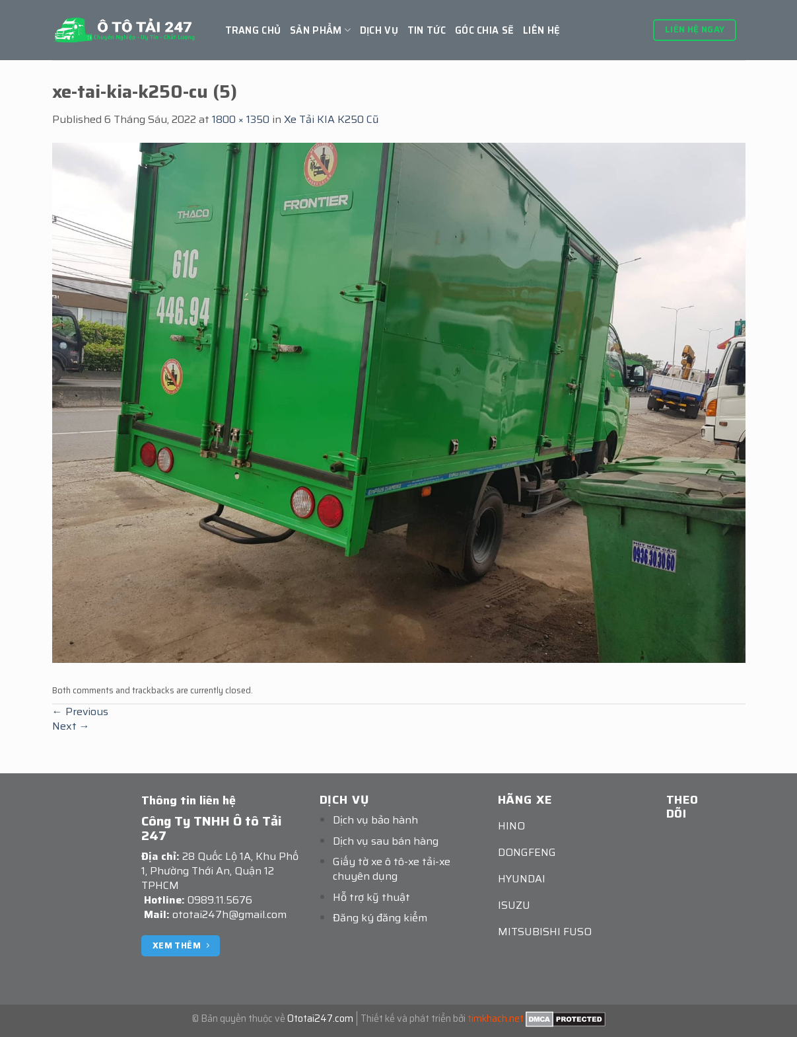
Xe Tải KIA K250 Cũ (331, 119)
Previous (80, 711)
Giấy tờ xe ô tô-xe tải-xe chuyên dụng (391, 868)
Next (71, 726)
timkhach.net (496, 1018)
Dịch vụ (379, 30)
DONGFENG (527, 852)
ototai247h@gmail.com (229, 914)
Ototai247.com (320, 1018)
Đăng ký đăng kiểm (380, 917)
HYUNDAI (521, 878)
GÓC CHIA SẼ (484, 30)
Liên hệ (541, 30)
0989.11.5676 (220, 900)
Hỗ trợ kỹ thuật (371, 897)
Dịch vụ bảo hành (375, 820)
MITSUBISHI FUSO (545, 931)
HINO (511, 826)
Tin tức (426, 30)
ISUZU (514, 905)
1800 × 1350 (240, 119)
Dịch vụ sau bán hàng (385, 841)
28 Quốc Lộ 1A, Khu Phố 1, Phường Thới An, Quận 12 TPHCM (219, 871)
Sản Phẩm (320, 30)
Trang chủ (253, 30)
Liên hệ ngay (695, 29)
